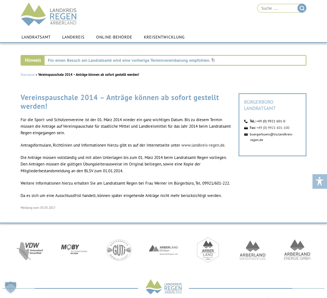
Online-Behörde (114, 37)
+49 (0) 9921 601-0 (270, 121)
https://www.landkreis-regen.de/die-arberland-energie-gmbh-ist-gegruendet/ (297, 250)
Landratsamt (36, 37)
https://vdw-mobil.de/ (29, 250)
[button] (10, 287)
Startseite (28, 74)
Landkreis (73, 37)
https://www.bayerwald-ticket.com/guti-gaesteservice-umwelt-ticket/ (118, 250)
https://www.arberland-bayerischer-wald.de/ (208, 250)
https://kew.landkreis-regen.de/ (252, 250)
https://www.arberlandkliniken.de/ (163, 250)
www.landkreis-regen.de (203, 145)
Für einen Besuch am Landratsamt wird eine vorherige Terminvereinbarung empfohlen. (131, 60)
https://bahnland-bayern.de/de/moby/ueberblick (74, 250)
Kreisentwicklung (164, 37)
